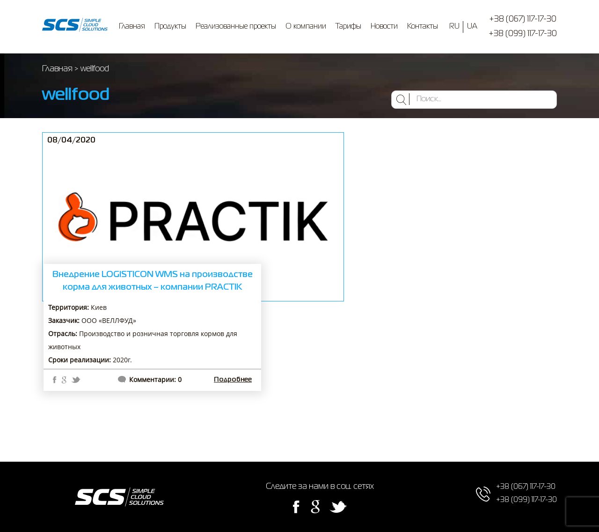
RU (454, 26)
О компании (305, 26)
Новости (384, 26)
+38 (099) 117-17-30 (523, 33)
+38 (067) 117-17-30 (522, 19)
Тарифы (348, 26)
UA (472, 26)
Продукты (170, 26)
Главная (132, 26)
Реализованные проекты (236, 26)
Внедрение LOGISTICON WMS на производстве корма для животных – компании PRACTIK (152, 281)
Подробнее (233, 379)
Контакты (422, 26)
